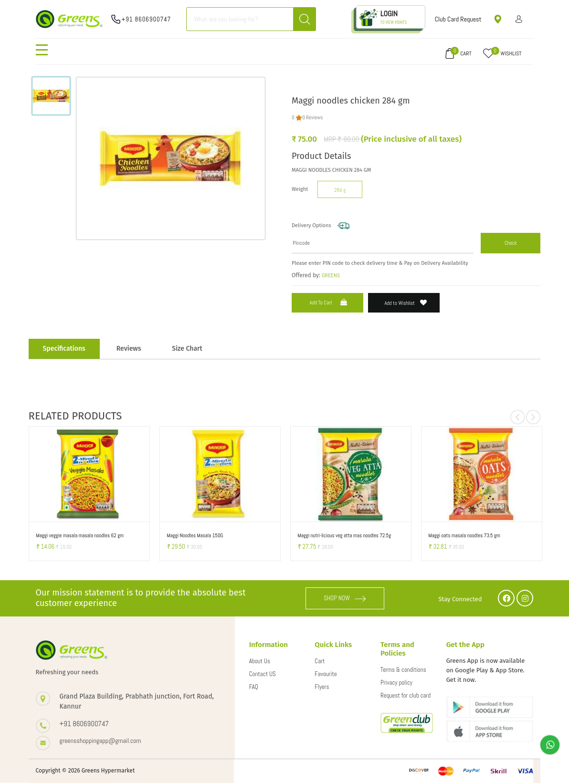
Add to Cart (329, 302)
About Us (259, 661)
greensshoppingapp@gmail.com (100, 740)
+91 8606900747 (146, 19)
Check (511, 243)
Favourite (326, 674)
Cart (320, 661)
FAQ (253, 687)
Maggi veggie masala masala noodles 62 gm (80, 535)
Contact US (262, 674)
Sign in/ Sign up (519, 19)
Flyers (322, 687)
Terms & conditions (403, 670)
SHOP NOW (345, 598)
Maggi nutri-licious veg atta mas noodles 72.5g (344, 535)
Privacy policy (396, 683)
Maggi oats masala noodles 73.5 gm (464, 535)
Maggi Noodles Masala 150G (195, 535)
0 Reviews (312, 117)
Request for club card (405, 695)
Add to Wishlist (406, 302)
